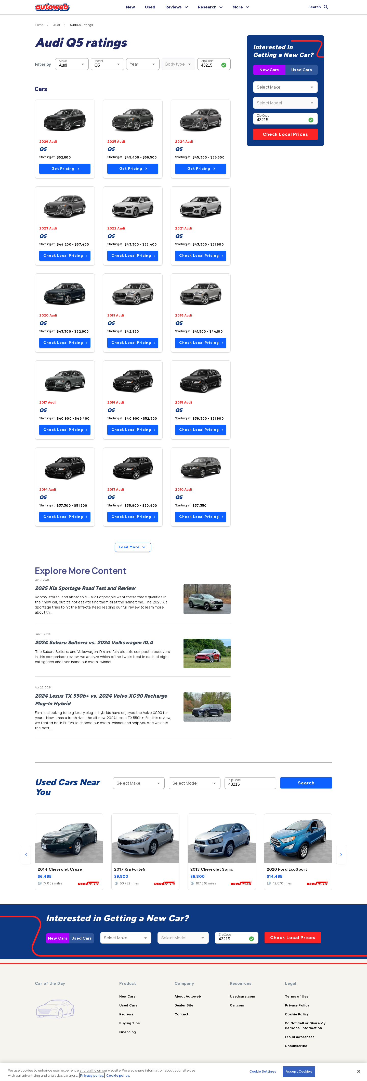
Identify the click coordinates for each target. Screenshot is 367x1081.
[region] (183, 1072)
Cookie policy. (118, 1075)
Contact (181, 1014)
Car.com (237, 1005)
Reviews (126, 1014)
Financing (127, 1032)
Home (39, 25)
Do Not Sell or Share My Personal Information (305, 1025)
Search (306, 783)
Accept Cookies (299, 1071)
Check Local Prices (285, 134)
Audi (56, 25)
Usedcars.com (242, 996)
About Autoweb (188, 996)
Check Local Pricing (65, 255)
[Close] (358, 1071)
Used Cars (301, 69)
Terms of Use (296, 996)
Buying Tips (129, 1023)
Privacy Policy (297, 1005)
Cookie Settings (263, 1071)
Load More (133, 547)
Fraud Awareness (299, 1037)
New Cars (269, 69)
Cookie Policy (297, 1014)
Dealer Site (184, 1005)
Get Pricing (65, 168)
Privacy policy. (92, 1075)
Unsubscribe (296, 1045)
